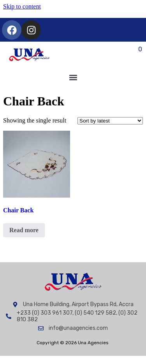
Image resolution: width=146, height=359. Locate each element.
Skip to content (22, 6)
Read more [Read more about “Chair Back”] (24, 230)
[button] (73, 77)
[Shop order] (110, 120)
